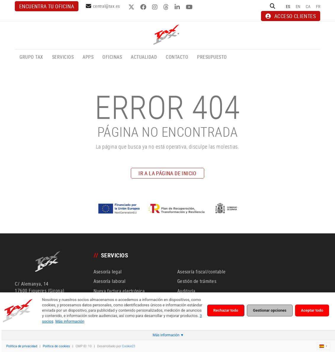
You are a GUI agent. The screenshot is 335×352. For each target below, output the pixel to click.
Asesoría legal (108, 271)
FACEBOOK (144, 7)
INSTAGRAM (155, 7)
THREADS (166, 7)
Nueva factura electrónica (119, 291)
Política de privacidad (21, 346)
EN (298, 6)
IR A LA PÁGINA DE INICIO (167, 173)
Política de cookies (56, 346)
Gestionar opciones (269, 310)
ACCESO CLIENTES (290, 16)
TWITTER (132, 7)
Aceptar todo (312, 310)
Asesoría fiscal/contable (201, 271)
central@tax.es (106, 6)
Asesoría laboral (110, 281)
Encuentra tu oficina (46, 6)
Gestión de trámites (196, 281)
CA (308, 6)
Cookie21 (129, 346)
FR (318, 6)
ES (288, 6)
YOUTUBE (190, 7)
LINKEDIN (178, 7)
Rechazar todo (225, 310)
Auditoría (186, 291)
